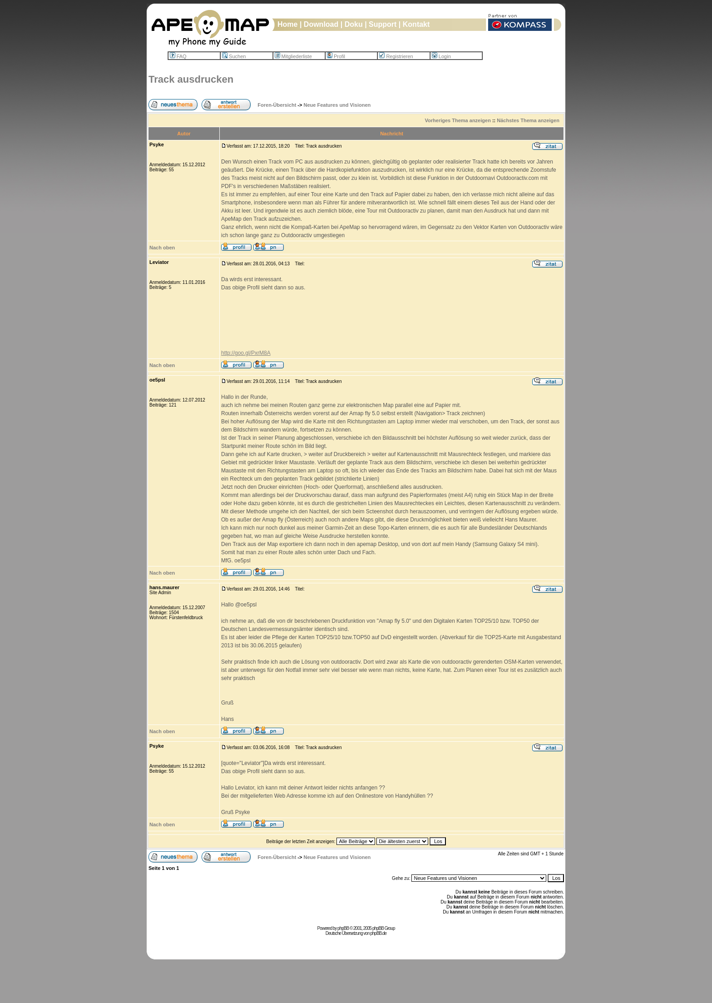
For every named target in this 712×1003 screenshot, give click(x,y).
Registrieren (396, 56)
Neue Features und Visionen (337, 105)
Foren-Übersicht (276, 105)
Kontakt (416, 24)
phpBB (343, 928)
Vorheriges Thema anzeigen (458, 120)
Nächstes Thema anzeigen (528, 120)
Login (441, 56)
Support (382, 24)
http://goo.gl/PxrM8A (246, 353)
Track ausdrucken (190, 79)
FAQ (178, 56)
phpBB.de (378, 933)
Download (321, 24)
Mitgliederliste (293, 56)
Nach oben (162, 247)
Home (287, 24)
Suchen (234, 56)
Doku (354, 24)
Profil (336, 56)
